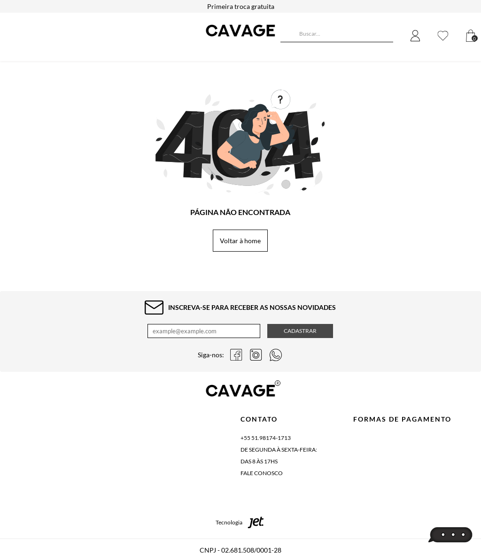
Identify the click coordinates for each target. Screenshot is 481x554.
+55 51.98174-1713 (265, 437)
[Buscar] (287, 34)
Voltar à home (240, 241)
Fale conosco (261, 473)
